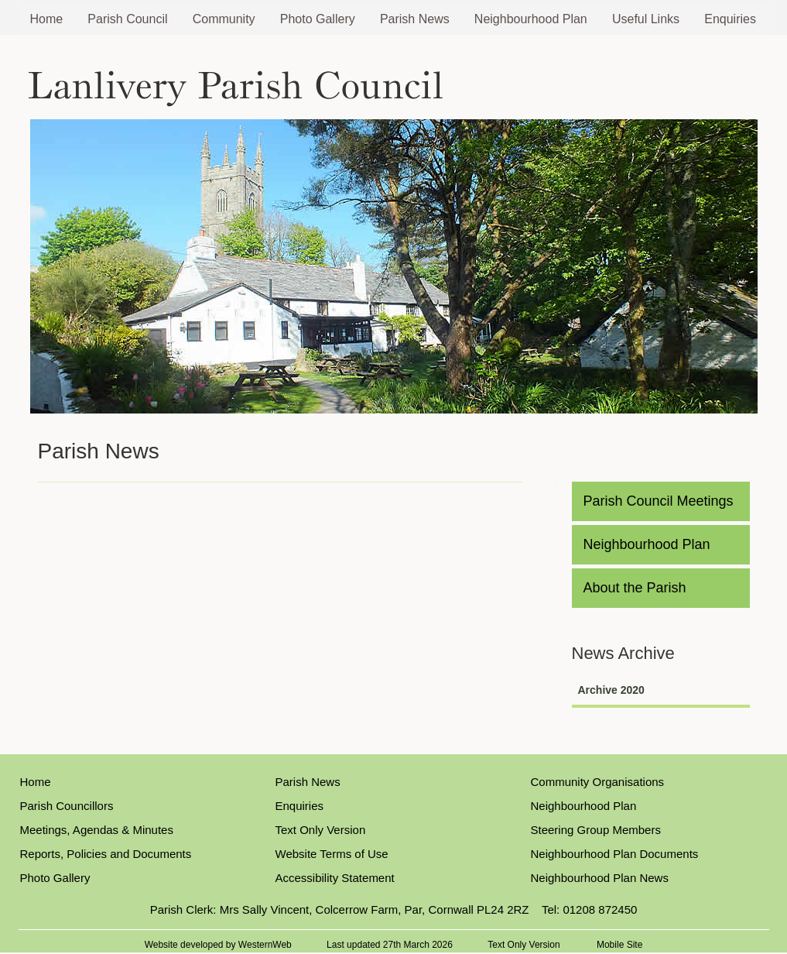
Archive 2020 (611, 690)
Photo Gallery (317, 19)
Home (46, 19)
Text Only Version (320, 829)
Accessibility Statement (335, 877)
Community (224, 19)
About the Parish (634, 587)
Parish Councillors (67, 805)
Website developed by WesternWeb (218, 944)
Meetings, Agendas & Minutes (96, 829)
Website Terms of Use (331, 853)
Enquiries (730, 19)
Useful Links (645, 19)
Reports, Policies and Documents (106, 853)
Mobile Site (619, 944)
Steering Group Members (596, 829)
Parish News (415, 19)
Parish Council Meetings (658, 501)
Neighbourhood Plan (530, 19)
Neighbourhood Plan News (600, 877)
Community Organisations (598, 781)
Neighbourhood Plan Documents (615, 853)
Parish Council (127, 19)
